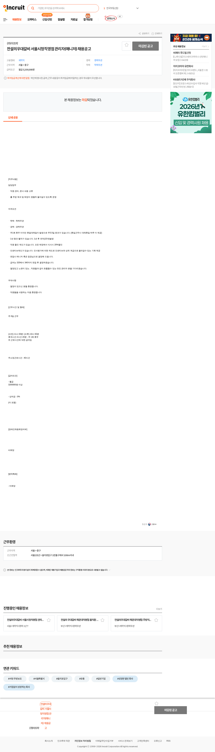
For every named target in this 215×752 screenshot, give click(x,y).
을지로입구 (47, 555)
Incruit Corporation (111, 746)
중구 (39, 550)
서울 (33, 550)
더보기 (159, 609)
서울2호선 (35, 555)
